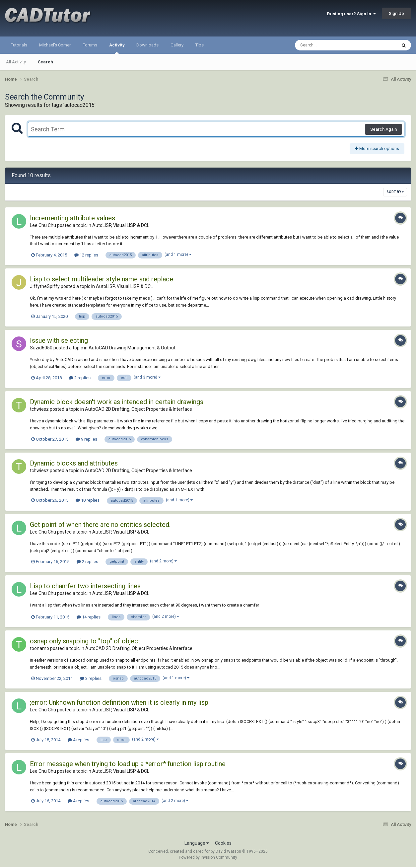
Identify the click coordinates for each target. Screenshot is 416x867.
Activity (116, 48)
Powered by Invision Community (208, 857)
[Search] (328, 45)
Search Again (383, 129)
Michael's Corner (55, 44)
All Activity (16, 61)
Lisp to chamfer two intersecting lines (85, 586)
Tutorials (19, 44)
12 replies (86, 255)
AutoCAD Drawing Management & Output (132, 347)
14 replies (89, 616)
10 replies (88, 500)
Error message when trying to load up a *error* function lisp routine (128, 764)
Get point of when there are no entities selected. (100, 525)
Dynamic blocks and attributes (74, 463)
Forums (90, 44)
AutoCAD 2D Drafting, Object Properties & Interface (138, 409)
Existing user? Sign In (351, 13)
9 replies (86, 439)
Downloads (147, 44)
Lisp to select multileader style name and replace (101, 279)
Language (196, 843)
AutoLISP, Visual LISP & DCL (120, 225)
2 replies (80, 377)
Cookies (223, 843)
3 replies (91, 678)
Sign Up (396, 13)
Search (45, 61)
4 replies (78, 739)
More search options (377, 148)
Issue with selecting (59, 340)
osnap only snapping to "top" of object (85, 641)
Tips (199, 44)
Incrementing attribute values (72, 218)
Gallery (177, 44)
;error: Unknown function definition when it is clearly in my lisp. (120, 702)
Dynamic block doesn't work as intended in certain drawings (116, 402)
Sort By (395, 192)
